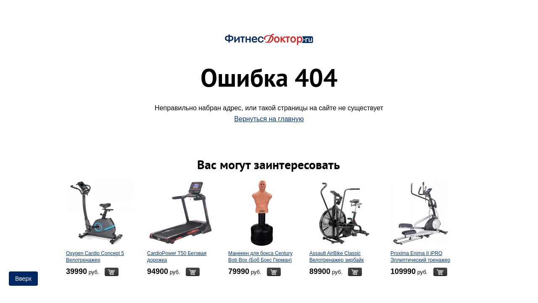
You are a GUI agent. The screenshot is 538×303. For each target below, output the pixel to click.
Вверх (23, 278)
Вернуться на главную (268, 118)
